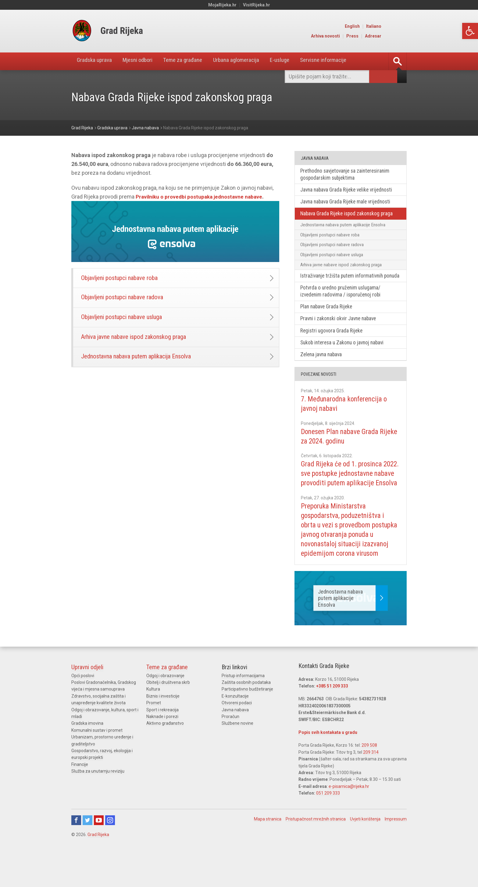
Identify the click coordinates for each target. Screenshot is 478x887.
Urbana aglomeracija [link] (250, 61)
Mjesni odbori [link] (143, 61)
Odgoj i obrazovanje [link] (165, 709)
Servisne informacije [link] (343, 61)
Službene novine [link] (237, 757)
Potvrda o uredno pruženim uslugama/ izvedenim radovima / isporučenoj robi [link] (343, 304)
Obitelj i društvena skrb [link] (168, 716)
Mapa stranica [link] (267, 852)
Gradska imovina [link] (87, 757)
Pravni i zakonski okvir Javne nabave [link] (340, 332)
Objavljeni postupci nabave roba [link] (122, 278)
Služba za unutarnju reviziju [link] (97, 805)
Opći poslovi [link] (82, 709)
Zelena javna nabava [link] (323, 369)
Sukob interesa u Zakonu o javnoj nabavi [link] (345, 357)
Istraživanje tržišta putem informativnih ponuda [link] (344, 284)
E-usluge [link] (297, 61)
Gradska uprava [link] (96, 61)
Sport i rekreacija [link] (162, 743)
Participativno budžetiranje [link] (247, 723)
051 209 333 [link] (328, 826)
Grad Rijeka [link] (98, 868)
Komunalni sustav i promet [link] (97, 764)
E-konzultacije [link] (235, 729)
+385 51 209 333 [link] (332, 719)
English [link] (378, 26)
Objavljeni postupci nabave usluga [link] (125, 321)
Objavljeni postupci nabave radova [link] (125, 299)
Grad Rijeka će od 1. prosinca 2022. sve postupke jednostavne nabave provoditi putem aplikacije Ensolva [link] (348, 493)
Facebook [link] (76, 854)
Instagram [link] (110, 854)
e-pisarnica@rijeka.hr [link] (349, 820)
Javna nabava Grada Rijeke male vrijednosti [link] (347, 202)
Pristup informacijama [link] (243, 709)
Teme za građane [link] (192, 61)
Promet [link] (153, 736)
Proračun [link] (230, 750)
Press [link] (378, 36)
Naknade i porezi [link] (162, 750)
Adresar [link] (399, 36)
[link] (470, 31)
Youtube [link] (99, 854)
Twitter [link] (87, 854)
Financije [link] (79, 798)
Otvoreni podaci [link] (237, 736)
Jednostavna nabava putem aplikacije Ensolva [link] (344, 226)
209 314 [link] (371, 786)
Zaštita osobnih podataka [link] (246, 716)
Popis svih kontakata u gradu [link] (327, 766)
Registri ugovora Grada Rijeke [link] (333, 344)
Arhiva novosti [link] (351, 36)
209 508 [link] (369, 779)
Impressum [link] (396, 852)
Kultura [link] (153, 723)
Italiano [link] (399, 26)
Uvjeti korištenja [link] (365, 852)
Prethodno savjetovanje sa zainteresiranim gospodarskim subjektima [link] (348, 174)
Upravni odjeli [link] (87, 701)
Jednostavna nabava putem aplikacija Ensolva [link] (141, 363)
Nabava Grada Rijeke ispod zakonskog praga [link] (348, 215)
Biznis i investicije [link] (163, 729)
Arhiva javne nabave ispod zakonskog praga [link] (138, 342)
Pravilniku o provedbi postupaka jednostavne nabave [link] (201, 196)
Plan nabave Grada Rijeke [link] (328, 320)
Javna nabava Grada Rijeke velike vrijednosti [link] (349, 190)
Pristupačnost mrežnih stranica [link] (316, 852)
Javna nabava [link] (235, 743)
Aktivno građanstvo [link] (165, 757)
